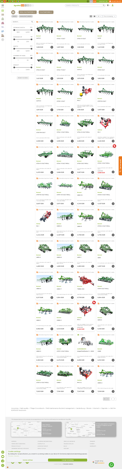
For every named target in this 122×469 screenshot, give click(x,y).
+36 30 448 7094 (46, 430)
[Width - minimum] (18, 51)
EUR (94, 1)
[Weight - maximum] (23, 67)
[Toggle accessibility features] (88, 1)
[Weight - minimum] (18, 70)
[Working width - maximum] (27, 32)
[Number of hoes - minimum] (18, 60)
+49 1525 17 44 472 (101, 430)
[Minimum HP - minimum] (18, 42)
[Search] (23, 21)
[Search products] (85, 5)
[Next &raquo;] (114, 399)
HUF (91, 1)
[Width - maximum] (27, 51)
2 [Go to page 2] (111, 399)
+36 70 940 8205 (46, 433)
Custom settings (28, 460)
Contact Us (103, 1)
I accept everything (67, 460)
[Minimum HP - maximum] (27, 42)
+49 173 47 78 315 (100, 434)
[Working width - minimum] (18, 32)
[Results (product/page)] (99, 16)
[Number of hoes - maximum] (27, 60)
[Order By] (109, 16)
